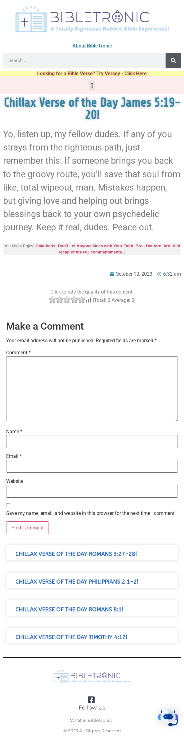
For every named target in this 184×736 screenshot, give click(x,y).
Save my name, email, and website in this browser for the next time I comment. (91, 513)
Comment (18, 352)
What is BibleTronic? (92, 720)
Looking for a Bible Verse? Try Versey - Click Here (92, 73)
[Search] (173, 60)
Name (14, 431)
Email (14, 456)
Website (14, 481)
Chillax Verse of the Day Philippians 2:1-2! (77, 582)
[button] (92, 85)
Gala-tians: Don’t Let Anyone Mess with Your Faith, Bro (89, 246)
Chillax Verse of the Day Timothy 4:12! (71, 637)
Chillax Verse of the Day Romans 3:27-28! (76, 554)
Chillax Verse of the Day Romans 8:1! (69, 609)
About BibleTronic (92, 46)
